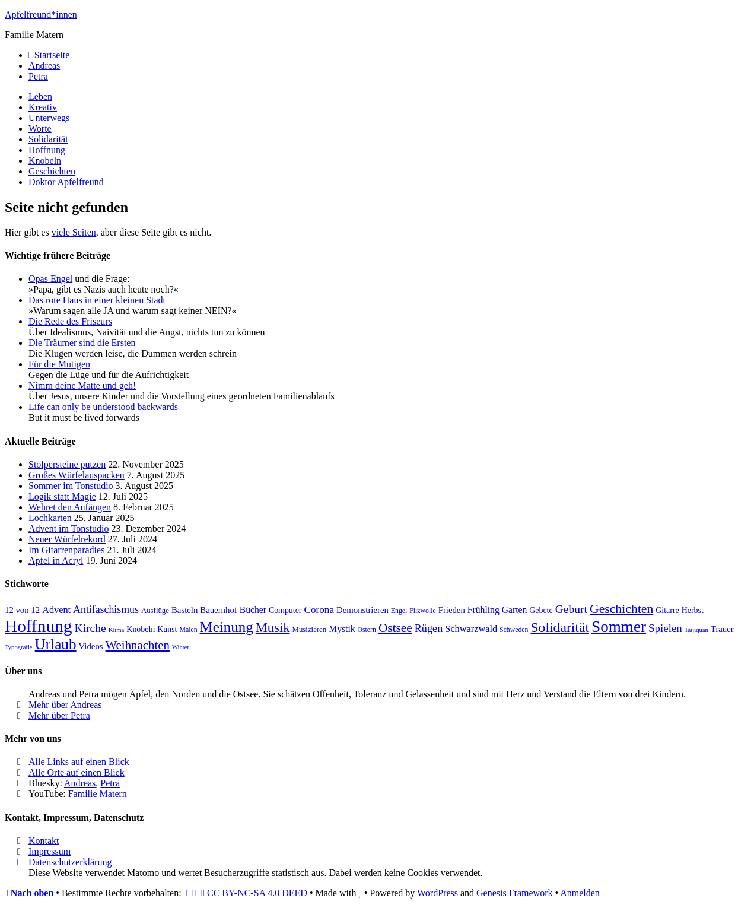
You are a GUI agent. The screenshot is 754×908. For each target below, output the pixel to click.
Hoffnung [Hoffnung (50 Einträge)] (38, 626)
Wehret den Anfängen (69, 507)
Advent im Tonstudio (68, 528)
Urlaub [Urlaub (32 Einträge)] (56, 644)
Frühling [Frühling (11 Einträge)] (483, 610)
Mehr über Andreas (65, 705)
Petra (110, 783)
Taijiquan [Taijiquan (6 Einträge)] (696, 630)
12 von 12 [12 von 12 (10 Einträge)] (22, 610)
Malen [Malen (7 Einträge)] (188, 630)
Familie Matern (97, 794)
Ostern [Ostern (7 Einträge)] (367, 630)
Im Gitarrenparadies (66, 550)
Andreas (80, 783)
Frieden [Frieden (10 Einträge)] (451, 610)
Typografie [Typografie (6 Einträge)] (19, 647)
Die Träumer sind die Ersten (81, 343)
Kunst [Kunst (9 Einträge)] (167, 629)
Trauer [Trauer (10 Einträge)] (722, 629)
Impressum (49, 851)
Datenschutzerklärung (70, 862)
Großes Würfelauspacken (76, 475)
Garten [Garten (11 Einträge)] (514, 610)
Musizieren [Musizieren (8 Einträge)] (309, 630)
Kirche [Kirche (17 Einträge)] (90, 628)
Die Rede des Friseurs (70, 321)
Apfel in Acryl (55, 560)
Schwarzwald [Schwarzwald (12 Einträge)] (471, 628)
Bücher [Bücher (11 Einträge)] (253, 610)
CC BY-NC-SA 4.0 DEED (245, 893)
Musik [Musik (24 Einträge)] (273, 627)
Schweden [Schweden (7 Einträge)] (514, 630)
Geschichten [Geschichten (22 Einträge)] (621, 609)
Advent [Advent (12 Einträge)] (56, 609)
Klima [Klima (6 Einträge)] (117, 630)
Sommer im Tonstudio (70, 486)
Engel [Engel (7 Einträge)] (399, 611)
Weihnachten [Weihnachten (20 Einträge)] (138, 645)
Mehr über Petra (59, 715)
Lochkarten (50, 518)
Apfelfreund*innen (41, 14)
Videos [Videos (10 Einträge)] (91, 646)
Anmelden (580, 893)
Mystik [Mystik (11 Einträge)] (342, 629)
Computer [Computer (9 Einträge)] (285, 610)
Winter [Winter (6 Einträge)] (180, 647)
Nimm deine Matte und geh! (82, 385)
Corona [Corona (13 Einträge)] (319, 609)
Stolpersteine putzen (67, 464)
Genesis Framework (514, 893)
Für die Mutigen (59, 364)
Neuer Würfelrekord (67, 539)
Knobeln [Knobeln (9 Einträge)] (140, 629)
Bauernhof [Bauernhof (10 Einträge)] (218, 610)
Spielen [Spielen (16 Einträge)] (665, 628)
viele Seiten (74, 232)
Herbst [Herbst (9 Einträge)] (693, 610)
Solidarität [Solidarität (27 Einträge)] (559, 627)
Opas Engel (50, 279)
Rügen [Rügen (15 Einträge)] (429, 628)
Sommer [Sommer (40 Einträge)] (618, 627)
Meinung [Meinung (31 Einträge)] (226, 627)
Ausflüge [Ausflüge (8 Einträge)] (155, 611)
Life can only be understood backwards (103, 407)
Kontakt (43, 841)
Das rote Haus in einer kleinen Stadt (97, 300)
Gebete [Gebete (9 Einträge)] (540, 610)
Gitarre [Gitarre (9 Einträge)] (667, 610)
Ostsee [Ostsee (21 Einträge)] (395, 628)
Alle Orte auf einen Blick (76, 772)
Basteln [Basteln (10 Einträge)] (184, 610)
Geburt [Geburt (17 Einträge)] (571, 609)
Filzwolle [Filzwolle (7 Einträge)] (422, 611)
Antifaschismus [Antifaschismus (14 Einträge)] (106, 609)
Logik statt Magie (62, 496)
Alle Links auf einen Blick (78, 762)
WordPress (437, 893)
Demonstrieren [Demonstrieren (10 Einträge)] (362, 610)
